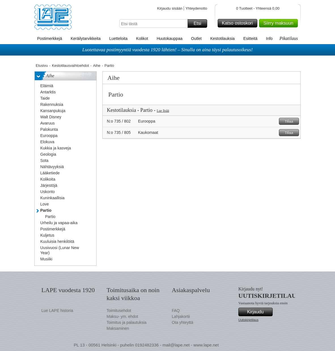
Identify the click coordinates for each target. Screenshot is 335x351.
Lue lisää (163, 111)
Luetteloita (118, 38)
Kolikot (142, 38)
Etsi (199, 23)
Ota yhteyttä (182, 322)
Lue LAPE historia (57, 310)
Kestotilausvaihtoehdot (70, 65)
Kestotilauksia (222, 38)
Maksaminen (118, 328)
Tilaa (291, 121)
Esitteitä (250, 38)
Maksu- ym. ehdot (122, 316)
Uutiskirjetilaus (248, 320)
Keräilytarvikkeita (86, 38)
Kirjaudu (259, 312)
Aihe (96, 65)
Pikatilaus (288, 38)
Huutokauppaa (170, 38)
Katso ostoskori (239, 23)
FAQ (176, 310)
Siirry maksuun (279, 23)
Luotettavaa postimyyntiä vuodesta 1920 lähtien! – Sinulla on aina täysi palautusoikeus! (167, 49)
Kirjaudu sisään (169, 8)
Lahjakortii (181, 316)
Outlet (196, 38)
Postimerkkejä (49, 38)
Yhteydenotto (196, 8)
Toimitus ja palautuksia (127, 322)
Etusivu (42, 65)
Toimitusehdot (119, 310)
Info (269, 38)
